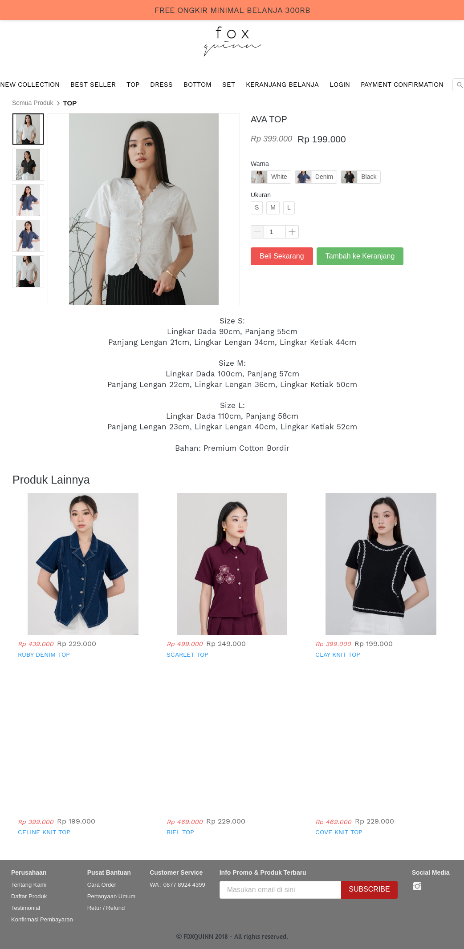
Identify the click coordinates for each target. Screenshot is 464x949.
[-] (417, 886)
